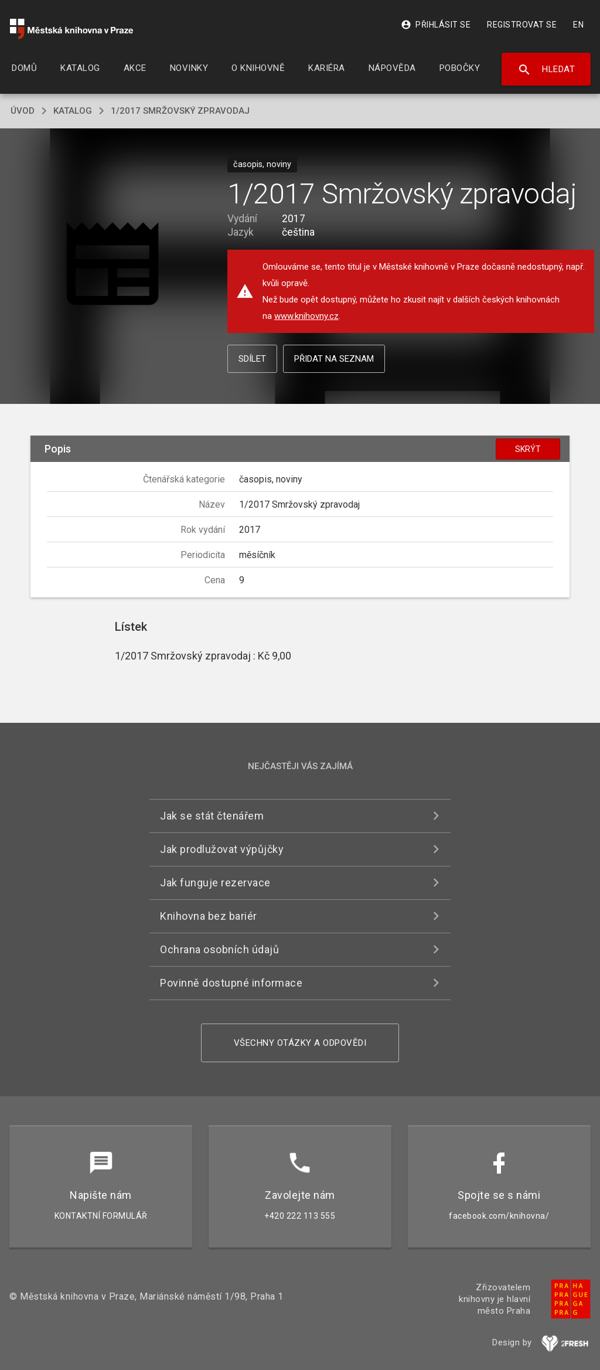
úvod (23, 111)
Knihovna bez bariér (208, 916)
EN (578, 24)
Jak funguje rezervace (215, 882)
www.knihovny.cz (306, 316)
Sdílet (252, 358)
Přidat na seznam (334, 358)
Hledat (546, 70)
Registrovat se (522, 24)
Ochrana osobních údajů (219, 949)
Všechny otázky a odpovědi (300, 1043)
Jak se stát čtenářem (212, 816)
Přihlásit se (436, 24)
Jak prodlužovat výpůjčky (222, 849)
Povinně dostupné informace (231, 983)
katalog (72, 111)
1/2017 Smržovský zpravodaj (180, 111)
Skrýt (528, 449)
